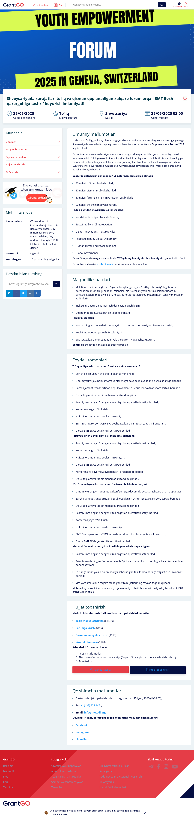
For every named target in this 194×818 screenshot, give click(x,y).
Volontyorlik (106, 779)
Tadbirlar (8, 785)
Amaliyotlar (106, 769)
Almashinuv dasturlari (64, 769)
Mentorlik (9, 769)
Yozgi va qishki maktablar (66, 774)
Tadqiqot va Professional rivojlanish (120, 774)
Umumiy (33, 140)
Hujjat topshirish (33, 163)
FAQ (5, 779)
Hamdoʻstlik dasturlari (112, 785)
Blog (5, 774)
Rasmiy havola (100, 668)
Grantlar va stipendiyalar (66, 763)
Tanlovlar (56, 785)
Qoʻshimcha (33, 170)
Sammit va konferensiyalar (67, 779)
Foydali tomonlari (33, 155)
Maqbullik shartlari (33, 148)
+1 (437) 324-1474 (91, 703)
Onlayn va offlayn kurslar (114, 763)
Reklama (8, 763)
